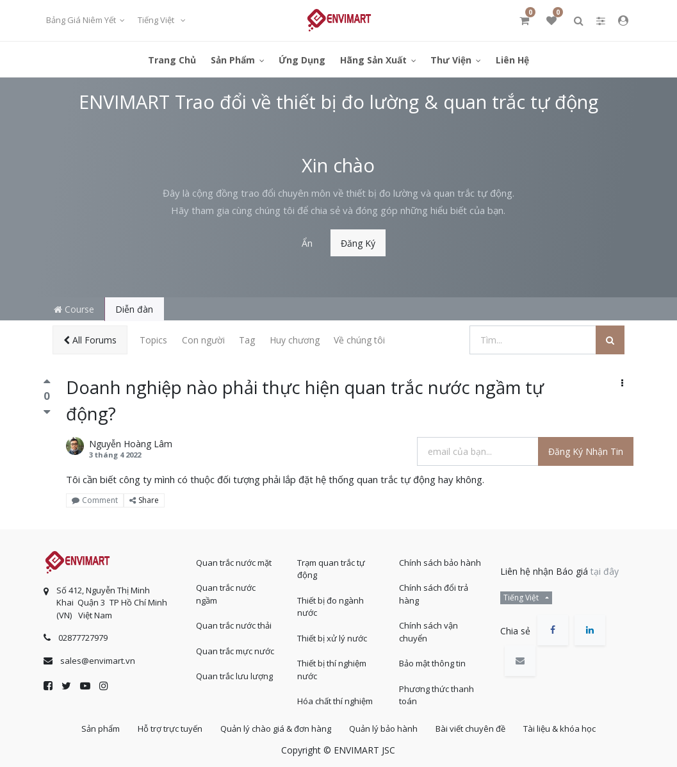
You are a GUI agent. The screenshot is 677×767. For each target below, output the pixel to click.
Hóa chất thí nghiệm (335, 699)
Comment (95, 500)
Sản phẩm (95, 728)
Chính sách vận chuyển (428, 630)
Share (144, 500)
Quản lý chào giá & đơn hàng (274, 728)
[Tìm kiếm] (610, 340)
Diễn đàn (134, 309)
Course (74, 309)
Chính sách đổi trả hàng (433, 593)
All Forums (90, 340)
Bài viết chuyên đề (473, 728)
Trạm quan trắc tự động (331, 568)
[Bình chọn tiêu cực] (47, 412)
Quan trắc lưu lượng (234, 674)
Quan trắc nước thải (234, 624)
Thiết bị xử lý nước (332, 637)
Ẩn (307, 243)
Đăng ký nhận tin (585, 451)
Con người (203, 340)
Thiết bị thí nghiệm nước (331, 668)
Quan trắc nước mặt (234, 561)
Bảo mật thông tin (432, 662)
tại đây (605, 570)
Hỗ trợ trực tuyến (167, 728)
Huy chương (295, 340)
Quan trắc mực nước (235, 650)
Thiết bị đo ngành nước (330, 605)
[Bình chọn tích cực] (47, 384)
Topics (153, 340)
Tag (247, 340)
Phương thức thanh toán (436, 694)
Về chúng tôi (359, 340)
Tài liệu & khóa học (564, 728)
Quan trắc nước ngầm (226, 593)
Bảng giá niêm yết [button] (82, 20)
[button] (622, 383)
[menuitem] (172, 59)
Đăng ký (358, 243)
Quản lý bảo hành (384, 728)
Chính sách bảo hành (440, 561)
